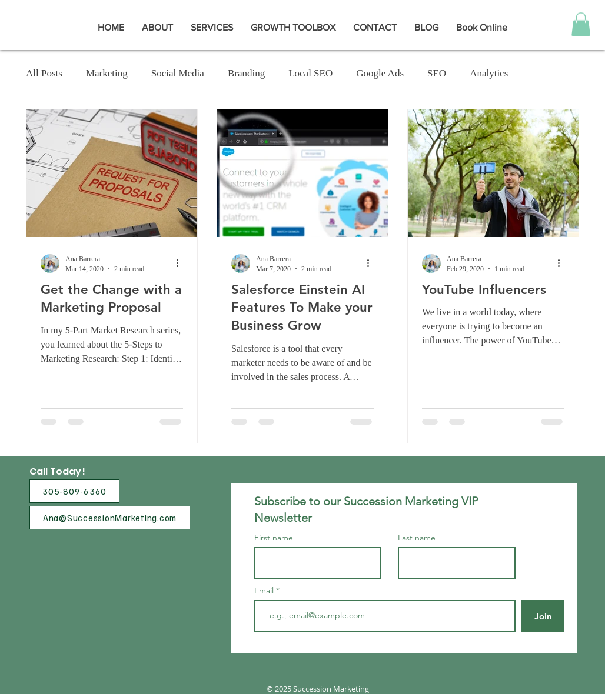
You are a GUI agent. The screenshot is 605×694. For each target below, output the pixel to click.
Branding (246, 73)
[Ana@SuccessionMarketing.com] (109, 517)
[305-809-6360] (74, 491)
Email (265, 590)
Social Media (177, 73)
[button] (581, 24)
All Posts (44, 73)
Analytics (489, 73)
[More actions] (181, 263)
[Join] (542, 616)
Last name (417, 537)
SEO (436, 73)
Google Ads (380, 73)
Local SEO (310, 73)
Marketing (107, 73)
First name (273, 537)
